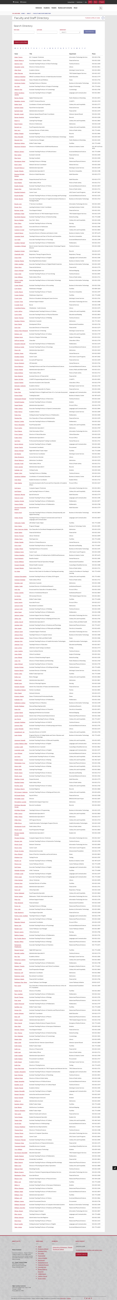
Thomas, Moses (18, 1133)
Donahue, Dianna (19, 356)
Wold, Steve (17, 1220)
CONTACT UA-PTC (81, 1254)
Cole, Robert (18, 288)
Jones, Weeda (18, 657)
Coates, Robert (18, 285)
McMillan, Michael (19, 810)
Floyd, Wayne (18, 431)
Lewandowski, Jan (19, 732)
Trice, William (18, 1149)
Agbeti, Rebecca (19, 60)
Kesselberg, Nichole (20, 690)
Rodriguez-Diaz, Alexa (20, 982)
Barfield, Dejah (18, 111)
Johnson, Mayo (18, 634)
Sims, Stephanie (18, 1036)
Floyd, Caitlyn (18, 428)
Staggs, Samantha (19, 1081)
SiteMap (69, 1298)
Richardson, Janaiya (19, 959)
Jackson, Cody (18, 609)
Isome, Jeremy (18, 602)
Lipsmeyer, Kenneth (19, 740)
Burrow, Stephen (19, 220)
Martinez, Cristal (19, 779)
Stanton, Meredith (19, 1091)
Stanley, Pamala (18, 1088)
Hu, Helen (17, 571)
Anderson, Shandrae (19, 76)
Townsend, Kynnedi (19, 1146)
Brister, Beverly (18, 199)
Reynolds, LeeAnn (19, 953)
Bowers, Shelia (18, 179)
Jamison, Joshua (18, 615)
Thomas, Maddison (19, 1126)
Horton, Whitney (19, 561)
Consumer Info (42, 1267)
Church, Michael (18, 270)
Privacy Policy (42, 1278)
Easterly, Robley (18, 382)
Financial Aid (41, 1256)
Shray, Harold (18, 1023)
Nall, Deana (17, 867)
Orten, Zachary (18, 880)
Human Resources (43, 1262)
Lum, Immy (17, 756)
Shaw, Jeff (17, 1016)
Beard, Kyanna (18, 124)
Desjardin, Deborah (19, 343)
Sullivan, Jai (17, 1101)
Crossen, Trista (18, 301)
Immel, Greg (17, 599)
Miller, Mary (17, 820)
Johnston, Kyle (18, 641)
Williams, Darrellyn (19, 1207)
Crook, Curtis (18, 298)
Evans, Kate (17, 392)
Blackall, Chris (18, 140)
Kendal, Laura (18, 683)
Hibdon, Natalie (18, 542)
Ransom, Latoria (18, 932)
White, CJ (17, 1185)
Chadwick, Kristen (19, 251)
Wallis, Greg (17, 1165)
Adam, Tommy (18, 57)
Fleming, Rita (18, 418)
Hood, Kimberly (18, 558)
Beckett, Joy (17, 127)
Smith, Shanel (18, 1062)
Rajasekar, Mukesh (19, 922)
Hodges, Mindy (18, 548)
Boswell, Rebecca (19, 167)
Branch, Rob (17, 189)
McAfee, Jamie (18, 785)
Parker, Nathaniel (19, 893)
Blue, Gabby (17, 155)
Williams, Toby (18, 1195)
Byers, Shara (17, 223)
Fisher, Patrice (18, 411)
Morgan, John (18, 841)
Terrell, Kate (17, 1123)
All (15, 48)
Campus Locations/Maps (21, 42)
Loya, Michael (18, 753)
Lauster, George (18, 715)
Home (23, 13)
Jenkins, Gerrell (18, 622)
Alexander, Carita (19, 67)
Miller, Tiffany (18, 816)
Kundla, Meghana (19, 706)
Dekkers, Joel (18, 334)
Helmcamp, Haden (19, 523)
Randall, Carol (18, 928)
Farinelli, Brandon (19, 402)
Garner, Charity (18, 447)
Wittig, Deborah (19, 1217)
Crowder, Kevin (18, 305)
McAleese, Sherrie (19, 789)
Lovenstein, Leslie (19, 750)
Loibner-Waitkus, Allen (20, 743)
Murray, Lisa (17, 864)
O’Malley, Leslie (18, 873)
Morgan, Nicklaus (19, 838)
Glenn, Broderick (19, 457)
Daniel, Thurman (19, 317)
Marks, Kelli (17, 766)
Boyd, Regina (18, 182)
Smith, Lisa (17, 1049)
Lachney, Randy (18, 712)
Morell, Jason (18, 829)
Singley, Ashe (18, 1039)
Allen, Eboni (17, 70)
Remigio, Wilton (18, 941)
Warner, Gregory (19, 1172)
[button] (100, 8)
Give (86, 2)
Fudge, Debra (18, 437)
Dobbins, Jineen (18, 353)
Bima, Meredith (18, 136)
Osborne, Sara (18, 883)
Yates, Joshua (18, 1227)
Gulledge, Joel (18, 470)
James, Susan (18, 612)
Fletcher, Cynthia (19, 421)
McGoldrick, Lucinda (20, 802)
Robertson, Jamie (19, 976)
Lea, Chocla (17, 719)
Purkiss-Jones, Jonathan (21, 915)
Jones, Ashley (18, 654)
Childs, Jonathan (18, 264)
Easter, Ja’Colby (18, 379)
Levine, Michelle (18, 728)
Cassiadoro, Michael (20, 246)
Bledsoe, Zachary (19, 151)
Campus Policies (42, 1276)
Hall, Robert (17, 491)
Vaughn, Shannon (19, 1156)
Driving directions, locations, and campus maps (89, 1250)
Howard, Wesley (19, 568)
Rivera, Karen (18, 969)
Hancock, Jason (18, 497)
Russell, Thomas (18, 997)
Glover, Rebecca (19, 460)
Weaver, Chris (18, 1178)
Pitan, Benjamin (18, 902)
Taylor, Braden (18, 1117)
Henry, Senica (18, 526)
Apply (39, 1246)
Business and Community (65, 8)
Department (63, 29)
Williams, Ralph (18, 1191)
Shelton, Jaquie (18, 1020)
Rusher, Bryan (18, 990)
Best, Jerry (17, 130)
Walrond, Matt (18, 1169)
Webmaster (63, 1298)
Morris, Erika (18, 847)
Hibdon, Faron (18, 539)
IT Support (101, 2)
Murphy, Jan (17, 860)
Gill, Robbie (17, 453)
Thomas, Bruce (18, 1130)
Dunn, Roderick (18, 376)
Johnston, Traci (18, 644)
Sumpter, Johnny (18, 1104)
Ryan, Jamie (17, 1000)
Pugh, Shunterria (18, 912)
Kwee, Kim (17, 709)
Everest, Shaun (18, 395)
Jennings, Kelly (18, 625)
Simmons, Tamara (19, 1029)
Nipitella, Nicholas (19, 870)
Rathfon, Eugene (18, 935)
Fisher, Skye (17, 415)
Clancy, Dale (17, 273)
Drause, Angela (18, 369)
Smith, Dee (17, 1065)
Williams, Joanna (19, 1201)
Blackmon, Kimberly (20, 146)
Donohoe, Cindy (18, 360)
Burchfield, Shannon (19, 217)
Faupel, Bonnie (18, 405)
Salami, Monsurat (19, 1003)
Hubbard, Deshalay (19, 579)
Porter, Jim (17, 906)
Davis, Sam (17, 327)
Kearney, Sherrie (18, 670)
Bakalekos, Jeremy (19, 101)
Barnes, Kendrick (19, 117)
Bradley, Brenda (18, 186)
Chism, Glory (18, 267)
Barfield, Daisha (18, 107)
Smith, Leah (17, 1052)
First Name (16, 29)
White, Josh (17, 1182)
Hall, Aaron (17, 488)
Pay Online (41, 1253)
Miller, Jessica (18, 813)
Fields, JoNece (18, 408)
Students (54, 8)
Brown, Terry (18, 207)
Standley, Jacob (18, 1084)
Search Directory (89, 31)
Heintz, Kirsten (18, 517)
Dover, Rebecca (18, 366)
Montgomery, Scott (19, 826)
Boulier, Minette (18, 171)
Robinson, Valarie (19, 979)
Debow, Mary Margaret (21, 330)
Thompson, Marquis (20, 1139)
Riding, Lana (17, 963)
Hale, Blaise (17, 479)
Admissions (39, 8)
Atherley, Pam (18, 89)
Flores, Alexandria (19, 424)
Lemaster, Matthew (19, 722)
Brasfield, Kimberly (19, 192)
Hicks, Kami (17, 545)
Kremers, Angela (19, 696)
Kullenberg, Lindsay (19, 703)
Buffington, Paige (19, 213)
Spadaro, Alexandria (20, 1071)
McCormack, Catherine (21, 792)
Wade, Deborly (18, 1162)
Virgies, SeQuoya (19, 1159)
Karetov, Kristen (18, 667)
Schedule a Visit (42, 1251)
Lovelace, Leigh (18, 747)
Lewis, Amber (18, 735)
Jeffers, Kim (17, 618)
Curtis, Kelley (18, 314)
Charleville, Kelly (19, 254)
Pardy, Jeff (17, 890)
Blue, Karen (17, 158)
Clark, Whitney (18, 277)
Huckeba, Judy (18, 583)
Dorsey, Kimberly (19, 363)
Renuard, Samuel (19, 950)
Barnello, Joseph (19, 114)
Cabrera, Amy (18, 226)
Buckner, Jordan (18, 210)
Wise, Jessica (18, 1214)
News (95, 2)
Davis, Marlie (18, 324)
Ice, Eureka (17, 596)
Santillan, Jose (18, 1007)
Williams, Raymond (19, 1204)
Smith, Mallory (18, 1058)
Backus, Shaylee (18, 98)
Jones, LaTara (18, 647)
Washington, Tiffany (20, 1175)
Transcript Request (43, 1265)
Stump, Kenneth (18, 1097)
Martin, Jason (18, 776)
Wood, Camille (18, 1224)
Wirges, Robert (18, 1211)
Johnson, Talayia (18, 638)
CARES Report (42, 1274)
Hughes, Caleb (18, 586)
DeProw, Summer (19, 340)
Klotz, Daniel (18, 693)
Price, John (17, 909)
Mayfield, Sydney (19, 782)
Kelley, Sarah (17, 680)
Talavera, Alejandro (19, 1110)
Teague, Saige (18, 1120)
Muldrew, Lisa (18, 857)
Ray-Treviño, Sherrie (20, 938)
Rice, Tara (17, 956)
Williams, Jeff (18, 1198)
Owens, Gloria (18, 886)
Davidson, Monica (19, 321)
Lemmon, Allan (18, 725)
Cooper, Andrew (18, 295)
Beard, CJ (17, 120)
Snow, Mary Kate (19, 1068)
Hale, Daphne (18, 483)
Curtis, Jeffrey (18, 311)
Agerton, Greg (18, 63)
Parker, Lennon (18, 896)
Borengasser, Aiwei (19, 161)
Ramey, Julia (17, 925)
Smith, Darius (18, 1045)
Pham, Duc (17, 899)
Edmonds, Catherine (20, 386)
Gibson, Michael (19, 450)
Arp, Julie (17, 86)
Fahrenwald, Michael (20, 398)
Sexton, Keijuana (19, 1013)
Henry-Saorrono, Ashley (21, 529)
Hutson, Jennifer (19, 592)
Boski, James (18, 164)
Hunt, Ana (17, 589)
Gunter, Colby (18, 473)
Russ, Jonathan (18, 994)
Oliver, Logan (18, 877)
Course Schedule (42, 1258)
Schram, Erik (17, 1010)
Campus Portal (71, 2)
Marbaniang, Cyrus (19, 763)
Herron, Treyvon (19, 535)
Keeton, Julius (18, 673)
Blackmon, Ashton (19, 143)
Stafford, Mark (18, 1078)
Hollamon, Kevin (19, 552)
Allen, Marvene (18, 73)
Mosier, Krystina (19, 851)
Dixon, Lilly (17, 350)
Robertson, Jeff (18, 972)
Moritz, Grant (18, 844)
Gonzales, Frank (18, 463)
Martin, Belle (18, 769)
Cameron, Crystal (19, 230)
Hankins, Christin (19, 501)
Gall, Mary (17, 441)
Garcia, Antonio (18, 444)
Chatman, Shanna (19, 261)
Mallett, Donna (18, 759)
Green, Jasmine (18, 467)
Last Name (39, 29)
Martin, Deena (18, 772)
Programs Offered (43, 1249)
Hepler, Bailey (18, 532)
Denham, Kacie (18, 337)
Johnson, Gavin (18, 631)
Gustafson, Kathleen (20, 476)
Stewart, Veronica (19, 1094)
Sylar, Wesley (18, 1107)
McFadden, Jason (19, 798)
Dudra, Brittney (18, 373)
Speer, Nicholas (18, 1075)
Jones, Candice (18, 651)
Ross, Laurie (17, 985)
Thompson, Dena (19, 1143)
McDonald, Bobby (19, 795)
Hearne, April (18, 512)
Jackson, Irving (18, 605)
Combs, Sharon (18, 292)
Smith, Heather (18, 1055)
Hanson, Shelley (18, 504)
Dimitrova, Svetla (19, 347)
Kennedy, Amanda (19, 686)
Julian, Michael (18, 664)
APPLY (90, 2)
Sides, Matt (17, 1026)
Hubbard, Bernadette (20, 576)
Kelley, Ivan (17, 677)
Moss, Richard (18, 854)
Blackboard (41, 1260)
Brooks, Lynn (18, 204)
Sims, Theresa (18, 1033)
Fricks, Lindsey (18, 434)
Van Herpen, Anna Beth (20, 1152)
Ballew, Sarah (18, 104)
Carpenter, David (19, 236)
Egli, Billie (17, 389)
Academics (47, 8)
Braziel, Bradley (18, 195)
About (75, 8)
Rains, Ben (17, 919)
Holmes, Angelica (19, 555)
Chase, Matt (17, 257)
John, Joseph (17, 628)
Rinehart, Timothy (19, 966)
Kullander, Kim (18, 699)
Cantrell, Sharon (18, 233)
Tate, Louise (17, 1114)
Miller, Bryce (18, 823)
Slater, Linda (17, 1042)
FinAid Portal (79, 2)
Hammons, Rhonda (19, 494)
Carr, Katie (17, 239)
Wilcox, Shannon (19, 1188)
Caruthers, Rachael (19, 243)
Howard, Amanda (19, 565)
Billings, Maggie (18, 133)
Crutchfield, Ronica (19, 308)
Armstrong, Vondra (19, 83)
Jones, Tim (17, 660)
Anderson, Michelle (19, 80)
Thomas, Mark (18, 1136)
